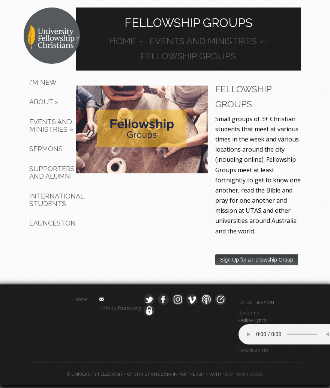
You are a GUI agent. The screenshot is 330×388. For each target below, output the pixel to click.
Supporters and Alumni (52, 172)
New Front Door (242, 374)
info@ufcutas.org (121, 308)
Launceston (52, 223)
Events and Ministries (51, 125)
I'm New (43, 82)
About (43, 102)
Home (122, 41)
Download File (253, 350)
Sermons (46, 149)
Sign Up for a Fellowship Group (256, 260)
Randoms (248, 313)
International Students (55, 200)
